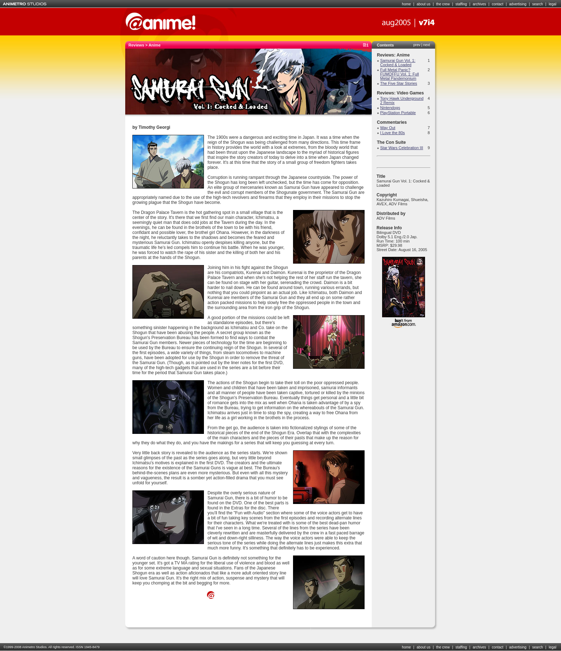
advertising (517, 4)
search (537, 4)
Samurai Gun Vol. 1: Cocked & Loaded (397, 62)
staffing (461, 4)
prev (416, 45)
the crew (443, 4)
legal (552, 4)
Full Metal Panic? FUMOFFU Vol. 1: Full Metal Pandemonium (399, 74)
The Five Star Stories (398, 83)
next (426, 45)
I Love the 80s (392, 133)
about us (423, 4)
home (406, 4)
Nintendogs (390, 108)
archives (479, 4)
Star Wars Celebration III (401, 148)
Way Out (387, 128)
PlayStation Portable (398, 113)
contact (497, 4)
